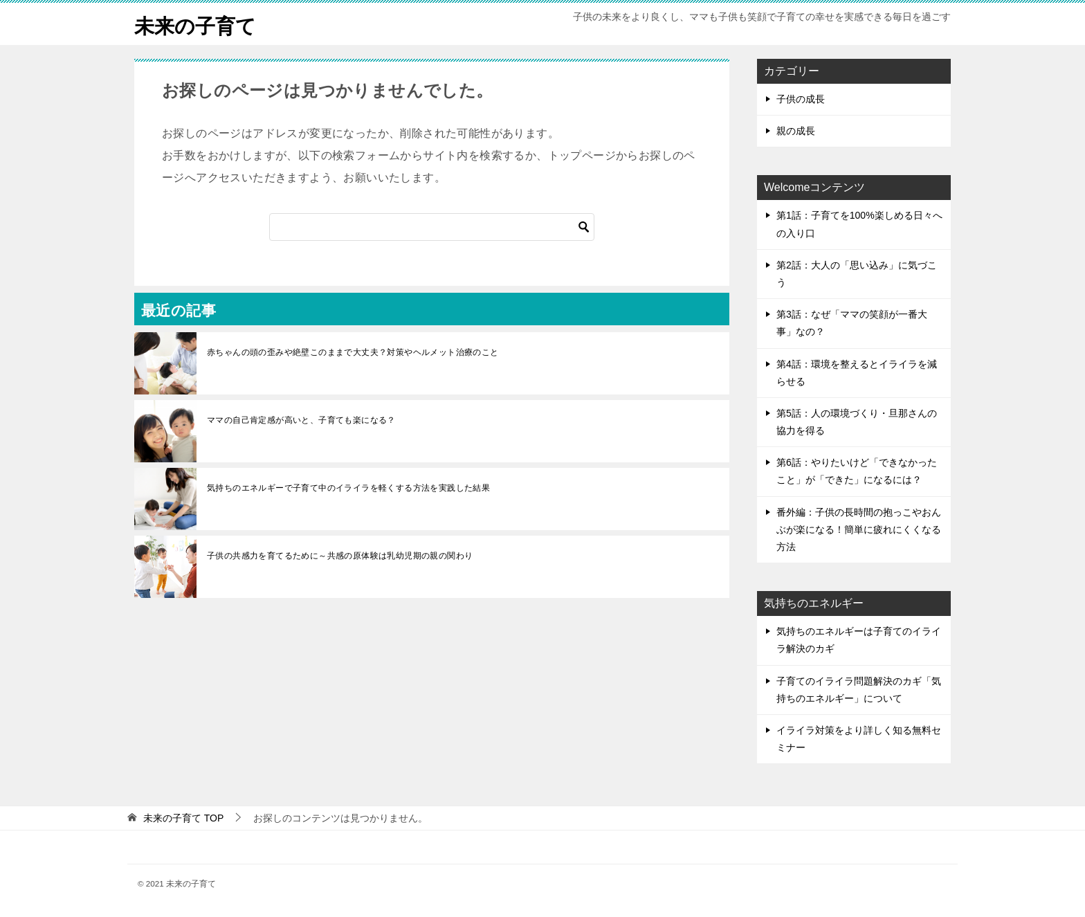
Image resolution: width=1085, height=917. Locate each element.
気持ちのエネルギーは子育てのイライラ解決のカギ (858, 640)
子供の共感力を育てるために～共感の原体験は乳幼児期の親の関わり (340, 556)
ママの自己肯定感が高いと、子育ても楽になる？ (301, 420)
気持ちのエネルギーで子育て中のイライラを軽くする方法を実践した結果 (348, 488)
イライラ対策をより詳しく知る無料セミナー (858, 739)
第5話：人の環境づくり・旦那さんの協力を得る (856, 422)
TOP (183, 818)
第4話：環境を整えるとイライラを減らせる (856, 372)
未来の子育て (197, 23)
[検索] (431, 227)
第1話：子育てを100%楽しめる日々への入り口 (859, 224)
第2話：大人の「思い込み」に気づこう (856, 274)
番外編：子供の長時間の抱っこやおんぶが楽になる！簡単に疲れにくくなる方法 (858, 529)
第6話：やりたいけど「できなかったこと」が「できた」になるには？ (856, 471)
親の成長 (795, 130)
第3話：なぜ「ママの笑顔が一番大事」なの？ (851, 323)
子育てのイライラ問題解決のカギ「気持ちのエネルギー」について (858, 689)
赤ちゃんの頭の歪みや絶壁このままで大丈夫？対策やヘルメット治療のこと (353, 352)
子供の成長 (800, 99)
